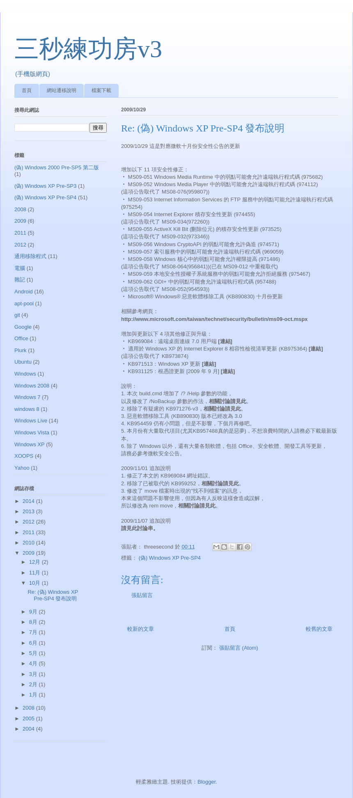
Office (21, 338)
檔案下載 (101, 90)
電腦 (19, 268)
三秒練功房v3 (88, 48)
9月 (34, 612)
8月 (34, 622)
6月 (34, 643)
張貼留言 (142, 595)
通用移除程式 (30, 256)
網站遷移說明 (61, 90)
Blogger (206, 782)
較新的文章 (140, 629)
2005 (29, 718)
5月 (34, 653)
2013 (29, 511)
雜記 (19, 280)
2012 (20, 245)
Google (23, 327)
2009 (20, 221)
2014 (29, 501)
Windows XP (29, 444)
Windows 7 (27, 397)
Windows (25, 374)
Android (23, 291)
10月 (35, 583)
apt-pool (24, 303)
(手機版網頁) (32, 73)
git (17, 315)
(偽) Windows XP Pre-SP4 (170, 558)
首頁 (27, 90)
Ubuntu (23, 362)
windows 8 (26, 409)
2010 (29, 543)
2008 (20, 209)
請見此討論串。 (139, 528)
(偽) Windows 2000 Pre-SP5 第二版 (56, 167)
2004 (29, 729)
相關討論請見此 (227, 401)
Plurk (20, 350)
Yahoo (22, 468)
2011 (20, 233)
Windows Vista (31, 432)
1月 (34, 695)
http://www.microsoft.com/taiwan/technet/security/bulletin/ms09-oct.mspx (214, 319)
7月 (34, 632)
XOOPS (23, 456)
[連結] (225, 341)
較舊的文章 (319, 629)
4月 (34, 663)
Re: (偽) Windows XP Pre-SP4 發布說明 (53, 595)
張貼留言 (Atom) (238, 648)
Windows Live (30, 420)
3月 (34, 674)
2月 (34, 684)
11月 (35, 573)
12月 (35, 562)
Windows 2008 (31, 386)
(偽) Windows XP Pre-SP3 (45, 186)
